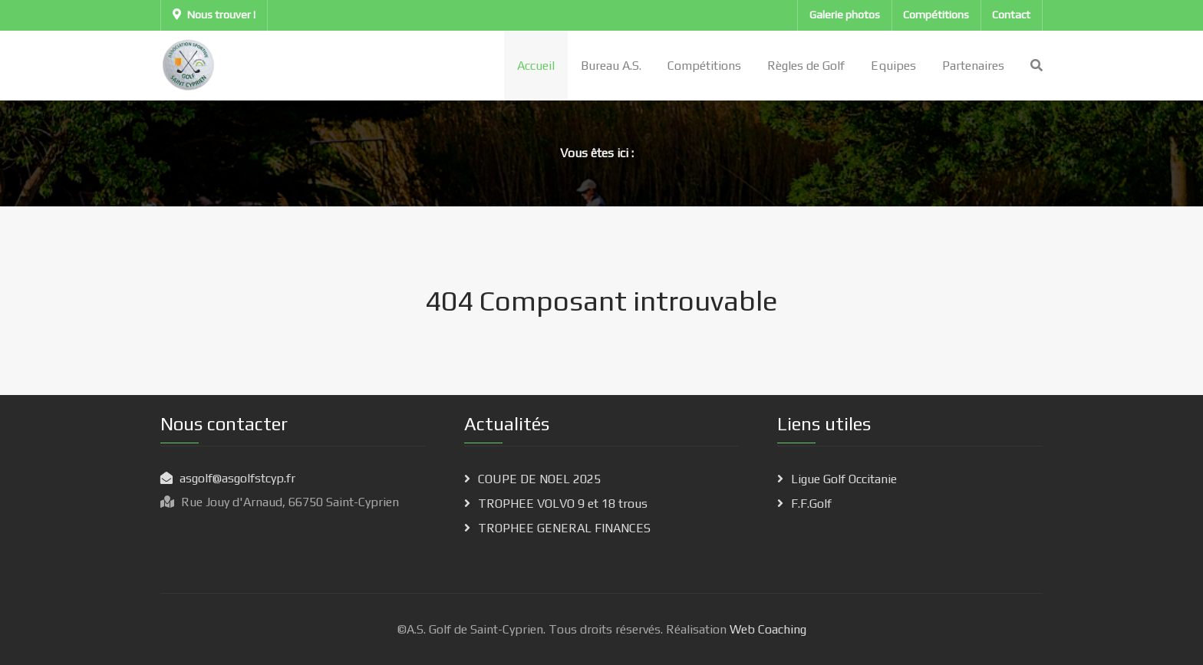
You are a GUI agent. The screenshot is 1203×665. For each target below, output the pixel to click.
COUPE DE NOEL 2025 (539, 479)
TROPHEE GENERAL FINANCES (564, 528)
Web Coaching (766, 629)
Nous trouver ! (214, 14)
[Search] (1036, 65)
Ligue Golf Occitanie (844, 479)
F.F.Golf (811, 503)
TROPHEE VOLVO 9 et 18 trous (563, 503)
